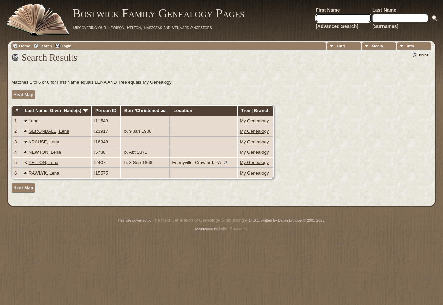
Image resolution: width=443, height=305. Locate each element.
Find (341, 45)
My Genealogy (254, 120)
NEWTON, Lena (45, 152)
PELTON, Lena (43, 162)
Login (67, 45)
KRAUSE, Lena (44, 141)
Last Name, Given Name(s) (56, 110)
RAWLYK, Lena (44, 173)
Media (377, 45)
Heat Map (23, 94)
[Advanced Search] (337, 26)
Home (24, 45)
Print (423, 55)
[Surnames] (385, 26)
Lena (34, 120)
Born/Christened (145, 110)
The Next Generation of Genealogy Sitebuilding (198, 220)
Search (46, 45)
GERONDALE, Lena (49, 131)
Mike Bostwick (233, 228)
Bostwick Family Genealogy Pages (159, 13)
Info (410, 45)
